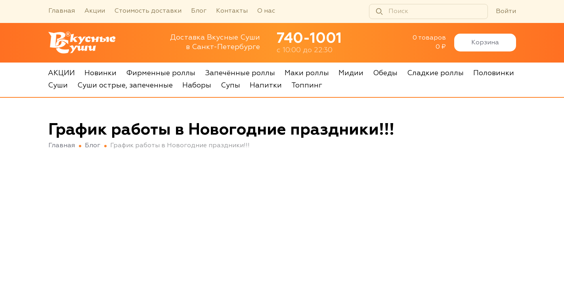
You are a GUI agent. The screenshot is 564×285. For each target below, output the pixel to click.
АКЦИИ (61, 73)
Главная (61, 11)
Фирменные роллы (160, 73)
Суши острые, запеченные (125, 85)
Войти (506, 11)
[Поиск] (428, 11)
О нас (266, 11)
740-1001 (309, 39)
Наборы (196, 85)
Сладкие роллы (435, 73)
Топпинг (306, 85)
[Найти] (379, 11)
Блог (198, 11)
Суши (58, 85)
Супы (230, 85)
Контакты (232, 11)
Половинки (493, 73)
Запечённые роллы (240, 73)
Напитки (266, 85)
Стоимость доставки (148, 11)
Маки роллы (307, 73)
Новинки (100, 73)
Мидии (350, 73)
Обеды (385, 73)
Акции (94, 11)
